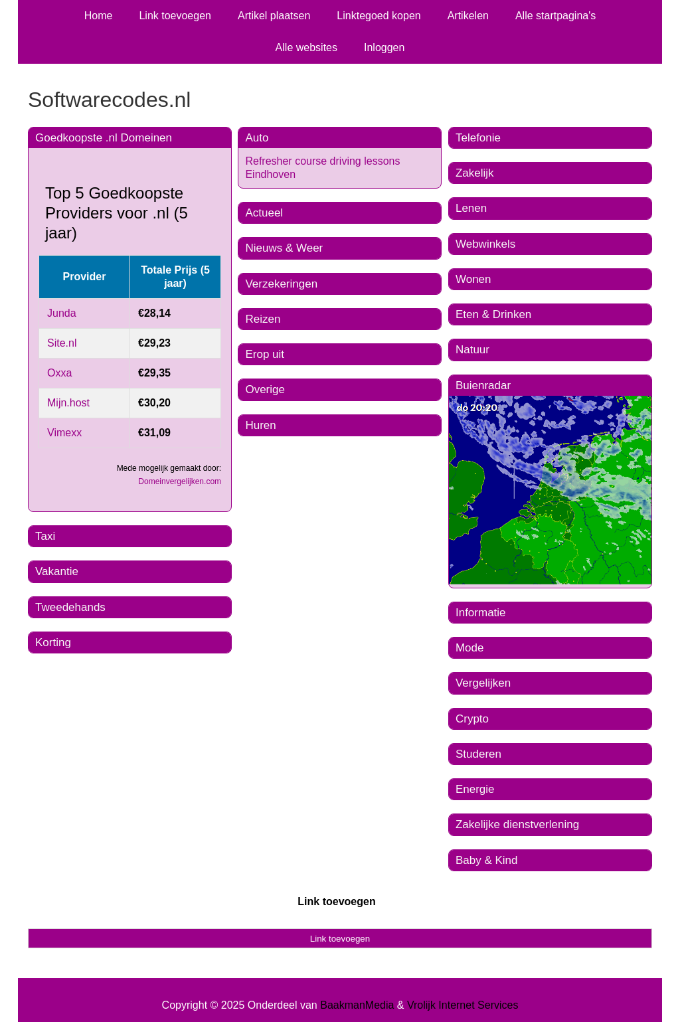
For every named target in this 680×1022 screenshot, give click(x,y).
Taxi (45, 536)
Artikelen (468, 15)
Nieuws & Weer (284, 248)
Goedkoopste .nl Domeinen (103, 137)
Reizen (262, 319)
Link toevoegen (175, 15)
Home (98, 15)
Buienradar (483, 385)
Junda (61, 313)
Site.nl (61, 343)
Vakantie (56, 571)
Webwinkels (485, 244)
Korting (53, 642)
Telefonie (478, 137)
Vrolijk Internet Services (462, 1005)
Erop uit (264, 354)
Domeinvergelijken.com (179, 481)
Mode (470, 647)
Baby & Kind (487, 860)
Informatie (481, 612)
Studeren (478, 754)
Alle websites (306, 47)
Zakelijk (475, 173)
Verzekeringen (281, 284)
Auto (256, 137)
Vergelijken (483, 683)
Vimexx (64, 432)
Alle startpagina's (555, 15)
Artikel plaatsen (274, 15)
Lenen (471, 208)
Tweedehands (70, 607)
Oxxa (59, 373)
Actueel (264, 213)
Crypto (472, 719)
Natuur (472, 349)
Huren (260, 425)
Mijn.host (68, 402)
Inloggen (384, 47)
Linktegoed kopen (378, 15)
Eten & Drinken (493, 314)
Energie (475, 789)
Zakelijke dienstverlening (517, 824)
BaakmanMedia (357, 1005)
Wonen (473, 279)
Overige (265, 389)
